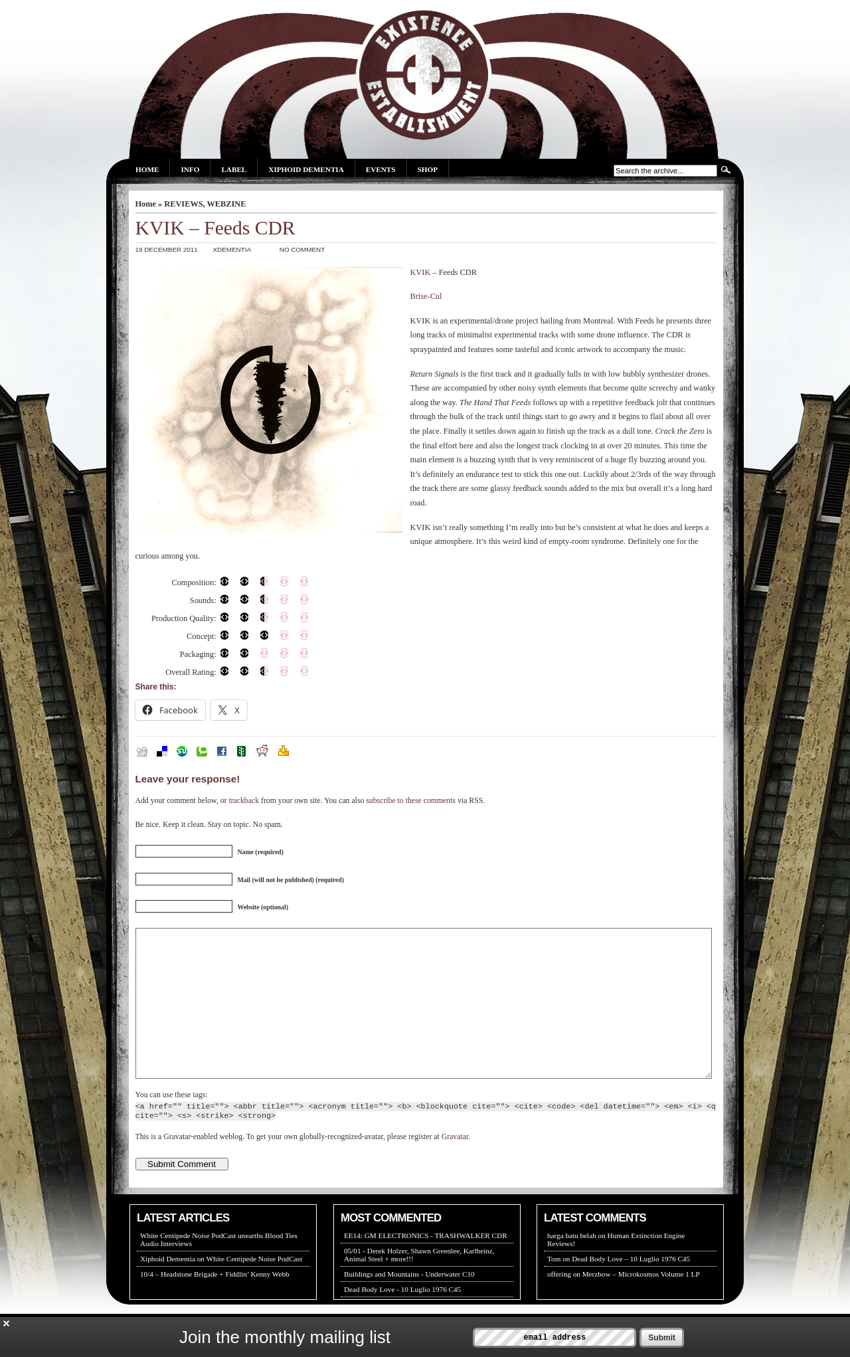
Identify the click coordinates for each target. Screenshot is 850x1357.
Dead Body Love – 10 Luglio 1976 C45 (631, 1289)
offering (559, 1304)
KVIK (420, 272)
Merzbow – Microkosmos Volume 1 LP (641, 1304)
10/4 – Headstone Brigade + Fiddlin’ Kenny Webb (215, 1304)
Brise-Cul (426, 296)
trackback (243, 800)
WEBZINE (226, 204)
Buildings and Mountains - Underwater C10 (409, 1304)
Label (233, 169)
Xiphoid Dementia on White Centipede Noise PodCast (221, 1289)
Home (147, 169)
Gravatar (455, 1166)
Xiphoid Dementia (305, 169)
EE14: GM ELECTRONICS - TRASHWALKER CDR (425, 1265)
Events (381, 169)
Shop (428, 169)
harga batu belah (571, 1265)
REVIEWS (183, 204)
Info (190, 169)
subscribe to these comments (411, 800)
